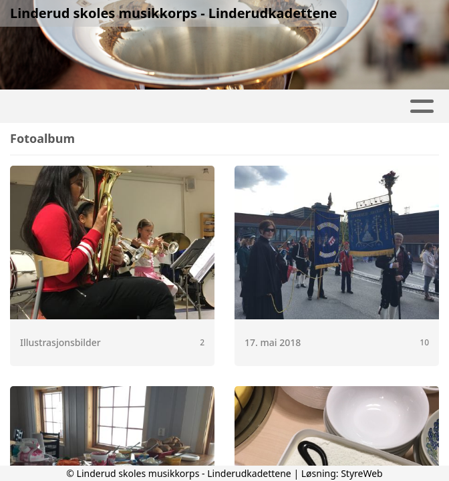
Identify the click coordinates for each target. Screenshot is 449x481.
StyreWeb (362, 473)
